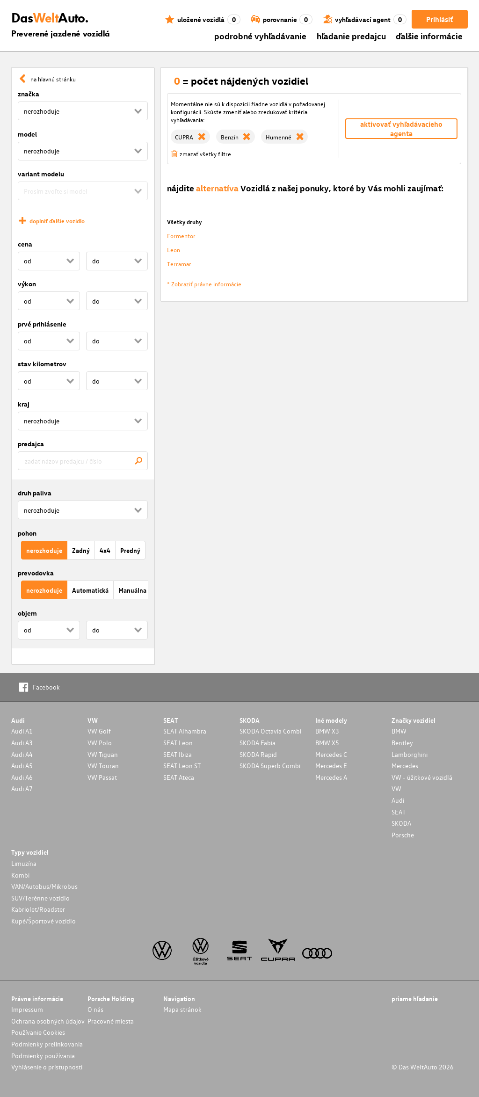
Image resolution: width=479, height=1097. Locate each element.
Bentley (402, 742)
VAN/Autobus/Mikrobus (44, 886)
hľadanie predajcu (351, 35)
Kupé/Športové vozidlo (43, 920)
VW (396, 788)
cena (25, 244)
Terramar (179, 264)
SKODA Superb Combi (270, 765)
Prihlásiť (439, 19)
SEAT (399, 811)
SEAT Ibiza (177, 754)
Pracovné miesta (110, 1021)
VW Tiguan (102, 754)
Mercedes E (331, 765)
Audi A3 (22, 742)
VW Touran (103, 765)
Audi (398, 800)
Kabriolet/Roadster (38, 909)
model (27, 134)
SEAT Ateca (178, 777)
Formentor (181, 236)
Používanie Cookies (38, 1032)
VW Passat (102, 777)
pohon (27, 533)
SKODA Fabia (258, 742)
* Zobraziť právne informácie (204, 284)
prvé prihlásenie (42, 324)
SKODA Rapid (258, 754)
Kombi (20, 875)
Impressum (27, 1009)
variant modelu (41, 173)
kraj (23, 404)
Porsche (403, 834)
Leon (173, 250)
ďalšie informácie (429, 35)
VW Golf (99, 730)
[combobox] (83, 460)
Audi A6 (22, 777)
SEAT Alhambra (184, 730)
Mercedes (405, 765)
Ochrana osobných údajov (48, 1021)
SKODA (401, 823)
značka (28, 93)
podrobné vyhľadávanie (260, 35)
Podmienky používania (43, 1055)
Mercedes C (331, 754)
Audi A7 (22, 788)
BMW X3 (327, 730)
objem (27, 613)
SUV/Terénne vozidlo (40, 898)
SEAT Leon (178, 742)
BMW (399, 730)
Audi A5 (22, 765)
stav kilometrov (42, 363)
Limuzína (23, 863)
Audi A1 (22, 730)
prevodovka (36, 572)
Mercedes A (331, 777)
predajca (31, 443)
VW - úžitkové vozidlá (422, 777)
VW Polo (99, 742)
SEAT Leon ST (182, 765)
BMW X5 (327, 742)
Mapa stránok (182, 1009)
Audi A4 (22, 754)
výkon (27, 283)
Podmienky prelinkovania (47, 1043)
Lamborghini (410, 754)
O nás (95, 1009)
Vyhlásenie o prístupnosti (46, 1066)
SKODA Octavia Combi (270, 730)
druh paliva (34, 492)
